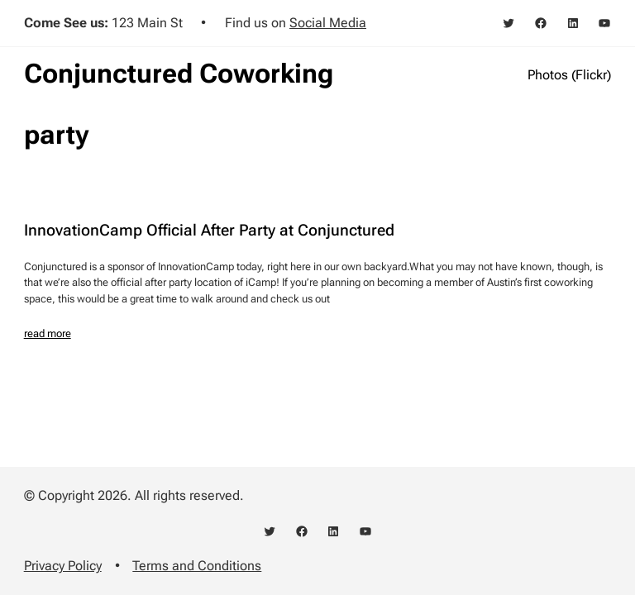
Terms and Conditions (196, 566)
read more (47, 333)
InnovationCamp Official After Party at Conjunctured (209, 231)
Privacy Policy (63, 566)
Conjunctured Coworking (178, 73)
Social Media (327, 23)
